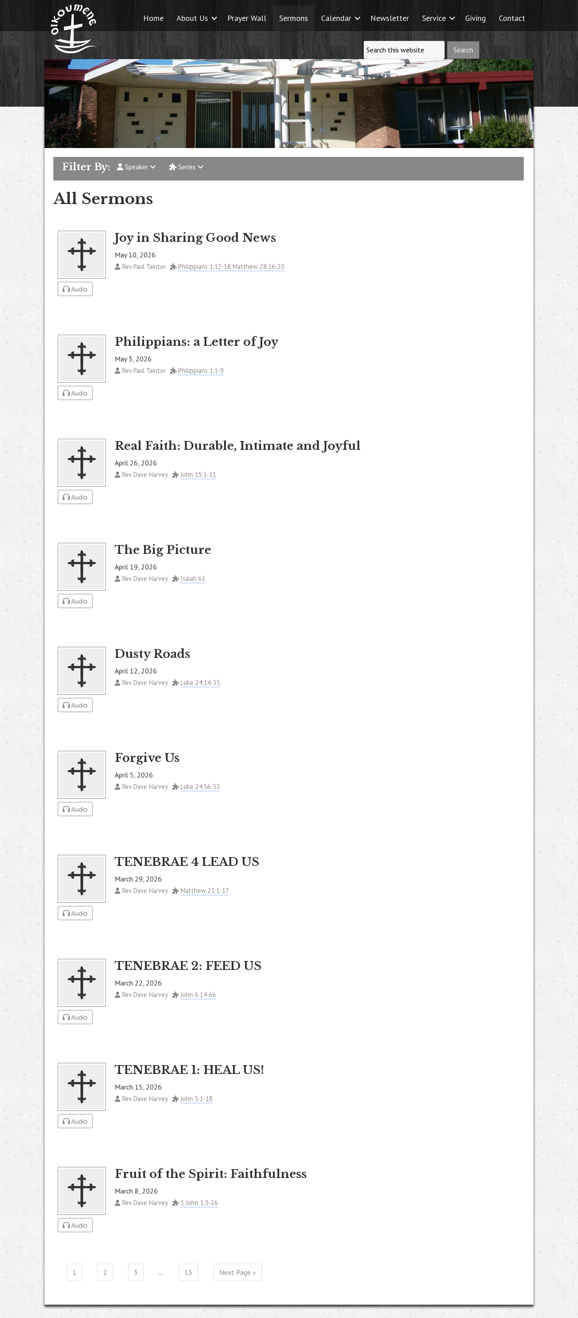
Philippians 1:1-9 (201, 370)
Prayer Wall (246, 18)
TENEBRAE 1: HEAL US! (189, 1070)
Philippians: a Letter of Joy (196, 342)
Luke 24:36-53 (200, 786)
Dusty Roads (152, 654)
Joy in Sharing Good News (195, 238)
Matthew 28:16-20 (259, 266)
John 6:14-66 (198, 994)
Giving (475, 18)
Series (186, 166)
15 (189, 1272)
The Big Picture (163, 550)
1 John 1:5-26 (199, 1202)
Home (153, 18)
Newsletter (389, 18)
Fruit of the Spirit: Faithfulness (211, 1174)
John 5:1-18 (197, 1098)
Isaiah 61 (193, 578)
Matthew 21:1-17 (205, 890)
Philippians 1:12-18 (204, 266)
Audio (75, 288)
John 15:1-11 (198, 474)
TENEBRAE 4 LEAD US (187, 862)
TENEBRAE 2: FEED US (188, 966)
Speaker (136, 166)
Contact (512, 18)
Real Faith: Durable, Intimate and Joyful (238, 446)
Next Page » (237, 1272)
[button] (214, 18)
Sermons (293, 18)
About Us (192, 18)
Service (434, 18)
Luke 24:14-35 (200, 682)
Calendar (336, 18)
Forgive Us (147, 758)
